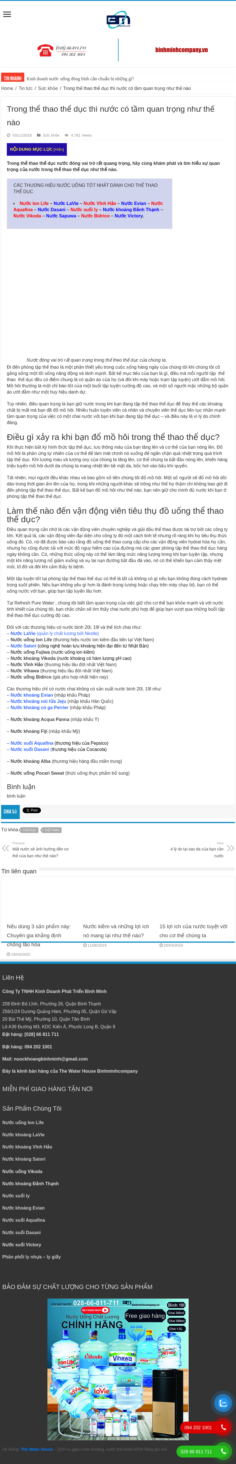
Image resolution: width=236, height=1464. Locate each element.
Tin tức (26, 88)
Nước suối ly (16, 1195)
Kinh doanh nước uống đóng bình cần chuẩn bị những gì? (80, 78)
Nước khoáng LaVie (23, 1134)
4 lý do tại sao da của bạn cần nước (195, 849)
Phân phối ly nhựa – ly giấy (31, 1256)
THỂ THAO (52, 830)
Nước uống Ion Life (31, 639)
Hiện (59, 149)
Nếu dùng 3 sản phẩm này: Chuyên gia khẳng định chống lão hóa (39, 935)
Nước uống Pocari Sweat (37, 773)
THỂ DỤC (29, 830)
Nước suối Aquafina (23, 1220)
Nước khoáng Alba (31, 761)
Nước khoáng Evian (23, 1208)
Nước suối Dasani (21, 1232)
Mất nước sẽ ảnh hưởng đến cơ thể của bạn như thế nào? (41, 849)
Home (7, 88)
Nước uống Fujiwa (30, 652)
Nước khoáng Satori (23, 1159)
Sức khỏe (48, 88)
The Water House (37, 1449)
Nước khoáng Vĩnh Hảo (27, 1147)
